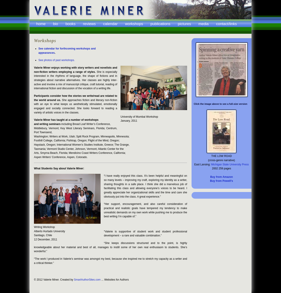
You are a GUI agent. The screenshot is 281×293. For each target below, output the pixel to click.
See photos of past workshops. (56, 60)
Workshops (134, 24)
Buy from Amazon (221, 176)
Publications (160, 24)
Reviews (89, 24)
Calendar (110, 24)
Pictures (184, 24)
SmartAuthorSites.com (87, 279)
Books (70, 24)
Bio (55, 24)
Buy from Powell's (221, 180)
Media (203, 24)
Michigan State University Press (230, 164)
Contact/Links (226, 24)
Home (41, 24)
